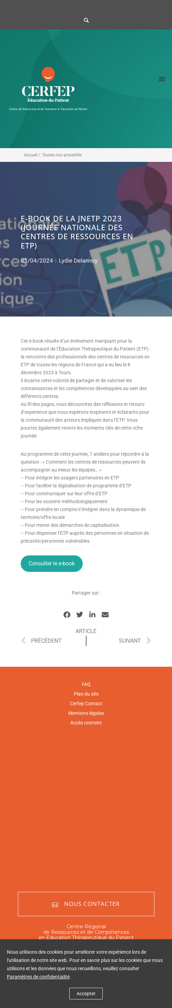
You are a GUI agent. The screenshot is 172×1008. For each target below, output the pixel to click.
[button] (67, 615)
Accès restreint (86, 722)
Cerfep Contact (86, 703)
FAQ (86, 684)
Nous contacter (86, 904)
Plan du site (86, 694)
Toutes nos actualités (62, 155)
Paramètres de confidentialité (38, 976)
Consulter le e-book (52, 563)
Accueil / (32, 155)
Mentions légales (86, 713)
